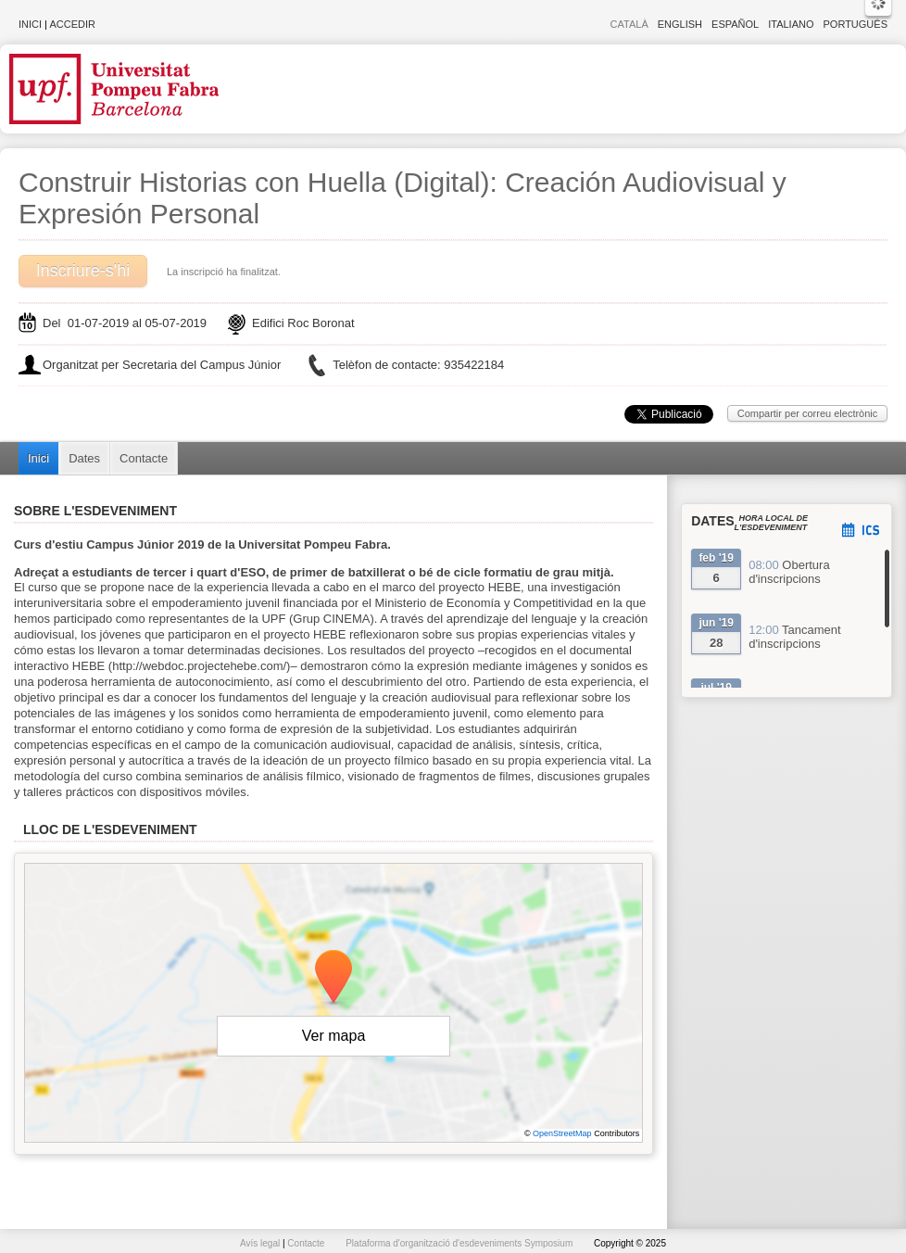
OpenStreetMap (562, 1133)
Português (855, 24)
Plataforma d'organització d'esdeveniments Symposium (460, 1243)
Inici (30, 24)
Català (629, 24)
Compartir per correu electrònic (807, 413)
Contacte (144, 458)
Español (735, 24)
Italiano (790, 24)
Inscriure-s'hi (83, 270)
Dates (84, 458)
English (680, 24)
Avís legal (261, 1243)
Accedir (72, 24)
